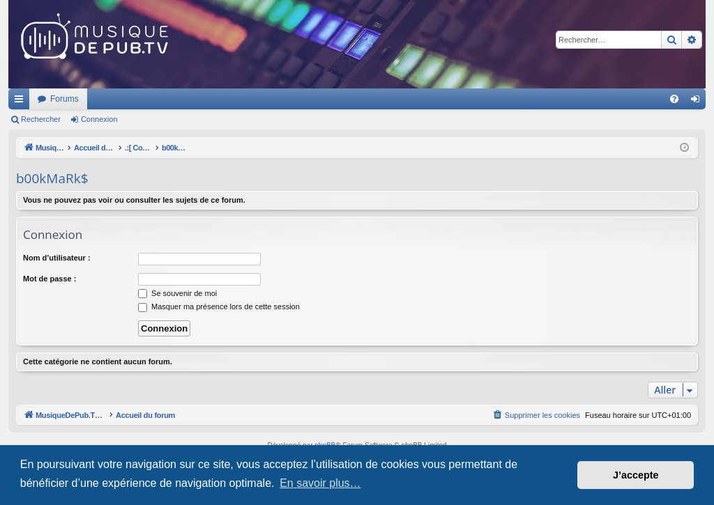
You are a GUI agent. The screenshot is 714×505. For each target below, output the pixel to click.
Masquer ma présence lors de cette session (219, 306)
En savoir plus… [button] (320, 483)
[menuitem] (674, 98)
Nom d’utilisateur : (57, 258)
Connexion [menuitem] (698, 101)
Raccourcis (21, 101)
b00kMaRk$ (52, 178)
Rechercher (41, 119)
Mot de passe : (49, 278)
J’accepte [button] (636, 475)
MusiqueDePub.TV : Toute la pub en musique (122, 99)
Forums (249, 99)
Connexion (99, 119)
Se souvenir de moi (177, 293)
